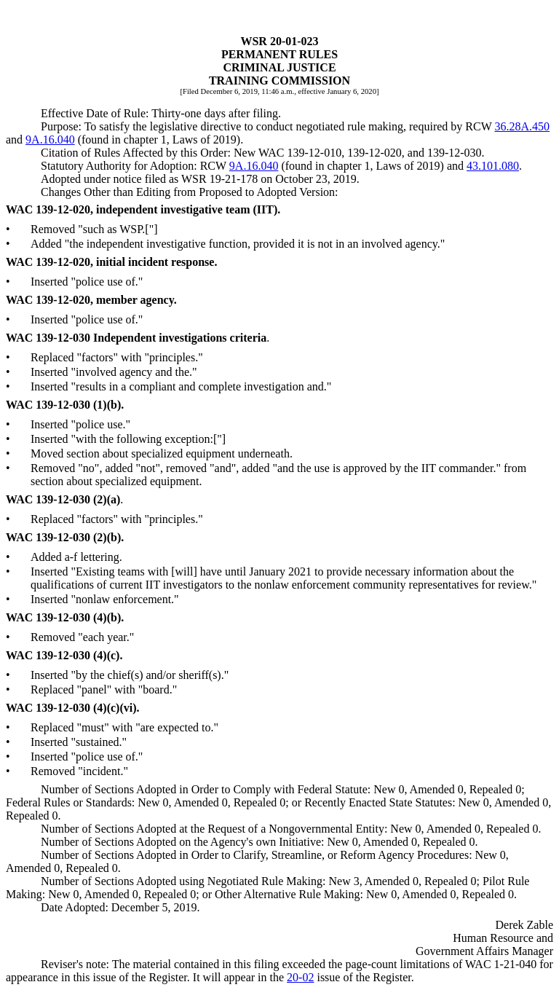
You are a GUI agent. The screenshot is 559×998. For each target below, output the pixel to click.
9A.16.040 (50, 139)
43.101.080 (493, 166)
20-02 (300, 977)
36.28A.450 (522, 126)
